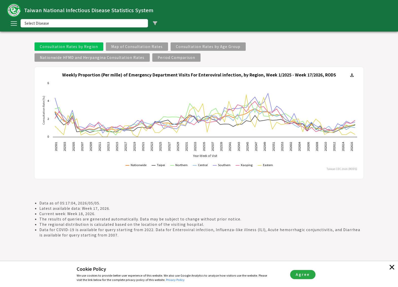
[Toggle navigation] (14, 23)
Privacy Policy (175, 280)
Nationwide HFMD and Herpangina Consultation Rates (92, 57)
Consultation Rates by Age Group (208, 46)
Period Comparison (176, 57)
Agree (303, 274)
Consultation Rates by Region (69, 46)
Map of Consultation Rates (137, 46)
